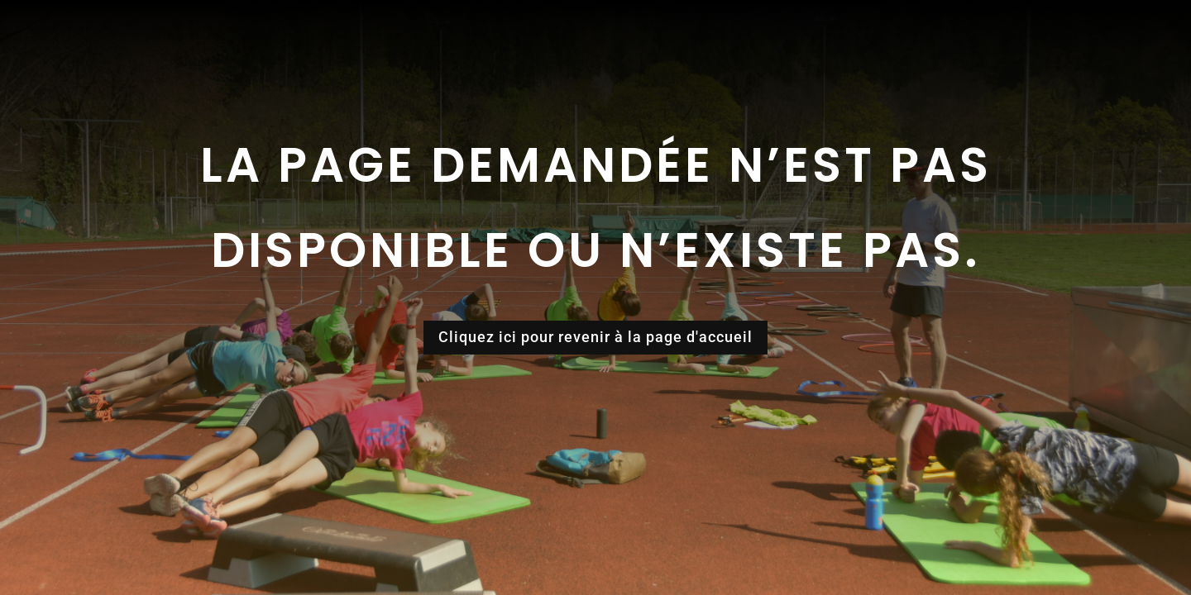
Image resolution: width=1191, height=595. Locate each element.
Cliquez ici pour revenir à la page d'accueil (595, 336)
